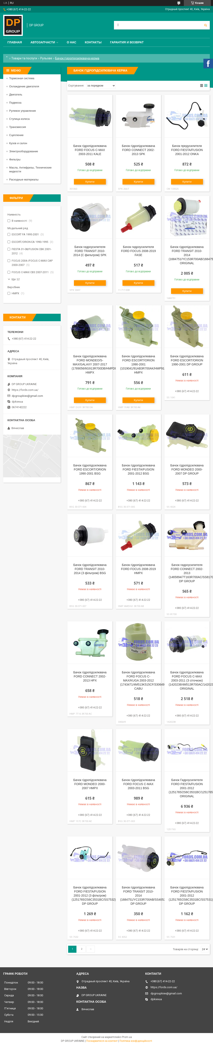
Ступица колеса (19, 118)
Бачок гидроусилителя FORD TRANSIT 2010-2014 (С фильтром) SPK (89, 251)
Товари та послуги (24, 58)
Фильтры (14, 159)
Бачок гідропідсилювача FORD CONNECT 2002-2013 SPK (138, 150)
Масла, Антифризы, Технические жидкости (30, 169)
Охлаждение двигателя (24, 86)
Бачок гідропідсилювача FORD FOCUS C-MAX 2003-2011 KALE (89, 150)
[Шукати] (205, 25)
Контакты (93, 42)
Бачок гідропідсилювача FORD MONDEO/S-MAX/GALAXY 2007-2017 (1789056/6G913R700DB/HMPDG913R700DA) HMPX (103, 364)
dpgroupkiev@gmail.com (27, 395)
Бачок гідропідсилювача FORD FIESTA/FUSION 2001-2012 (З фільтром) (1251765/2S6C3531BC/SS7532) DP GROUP (94, 895)
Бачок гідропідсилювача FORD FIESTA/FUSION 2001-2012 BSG (138, 469)
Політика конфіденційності (135, 1040)
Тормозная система (21, 78)
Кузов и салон (18, 143)
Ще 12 (16, 279)
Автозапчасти (42, 42)
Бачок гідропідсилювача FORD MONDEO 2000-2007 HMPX (89, 784)
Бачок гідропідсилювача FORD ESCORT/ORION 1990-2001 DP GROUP (187, 360)
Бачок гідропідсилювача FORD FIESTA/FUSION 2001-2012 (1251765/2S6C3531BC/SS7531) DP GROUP (191, 895)
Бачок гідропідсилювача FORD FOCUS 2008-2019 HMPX (138, 569)
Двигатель (15, 94)
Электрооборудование (23, 151)
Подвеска (15, 102)
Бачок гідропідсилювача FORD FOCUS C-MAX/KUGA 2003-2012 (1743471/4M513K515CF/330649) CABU (143, 680)
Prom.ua (127, 1037)
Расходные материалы (24, 179)
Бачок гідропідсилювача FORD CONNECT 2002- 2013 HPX (89, 676)
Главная (14, 42)
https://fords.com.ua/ (25, 389)
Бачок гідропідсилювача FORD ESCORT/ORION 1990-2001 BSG (89, 469)
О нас (71, 42)
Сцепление (16, 135)
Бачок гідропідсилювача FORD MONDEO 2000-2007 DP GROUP (187, 469)
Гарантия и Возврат (127, 42)
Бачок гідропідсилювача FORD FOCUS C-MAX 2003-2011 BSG (138, 784)
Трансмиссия (17, 127)
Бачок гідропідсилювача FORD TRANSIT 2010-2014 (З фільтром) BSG (89, 569)
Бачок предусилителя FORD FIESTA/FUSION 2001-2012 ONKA (187, 150)
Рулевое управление (22, 110)
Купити (90, 181)
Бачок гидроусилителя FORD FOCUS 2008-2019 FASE (138, 251)
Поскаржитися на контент (102, 1040)
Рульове (46, 58)
